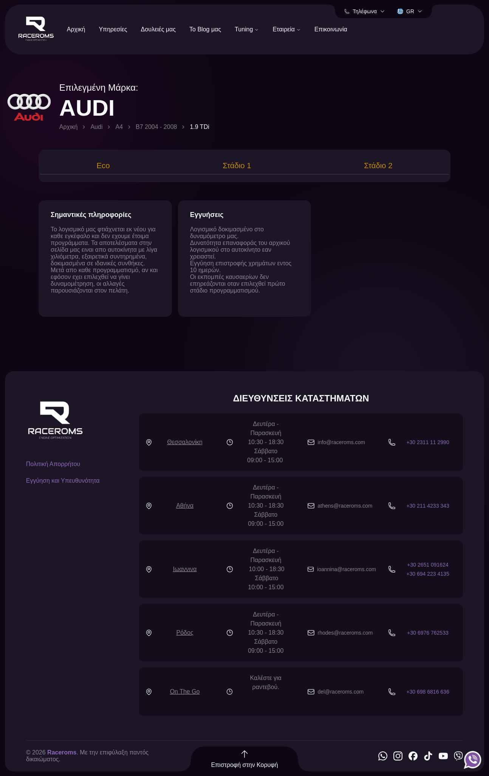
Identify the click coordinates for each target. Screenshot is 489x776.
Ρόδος (184, 634)
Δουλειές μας (158, 29)
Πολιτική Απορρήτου (53, 465)
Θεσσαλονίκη (185, 443)
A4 (119, 127)
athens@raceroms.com (345, 507)
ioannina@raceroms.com (346, 571)
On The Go (185, 693)
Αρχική (76, 29)
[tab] (102, 166)
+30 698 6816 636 (427, 693)
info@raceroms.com (341, 444)
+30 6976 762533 (427, 634)
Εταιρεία (286, 29)
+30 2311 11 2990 (427, 444)
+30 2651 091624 (427, 566)
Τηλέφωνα (364, 11)
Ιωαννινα (185, 570)
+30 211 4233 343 (427, 507)
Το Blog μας (205, 29)
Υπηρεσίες (113, 29)
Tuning (247, 29)
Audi (96, 127)
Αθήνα (184, 507)
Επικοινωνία (330, 29)
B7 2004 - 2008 (156, 127)
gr (409, 11)
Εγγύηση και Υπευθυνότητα (63, 482)
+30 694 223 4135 (427, 575)
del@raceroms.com (341, 693)
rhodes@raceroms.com (345, 634)
